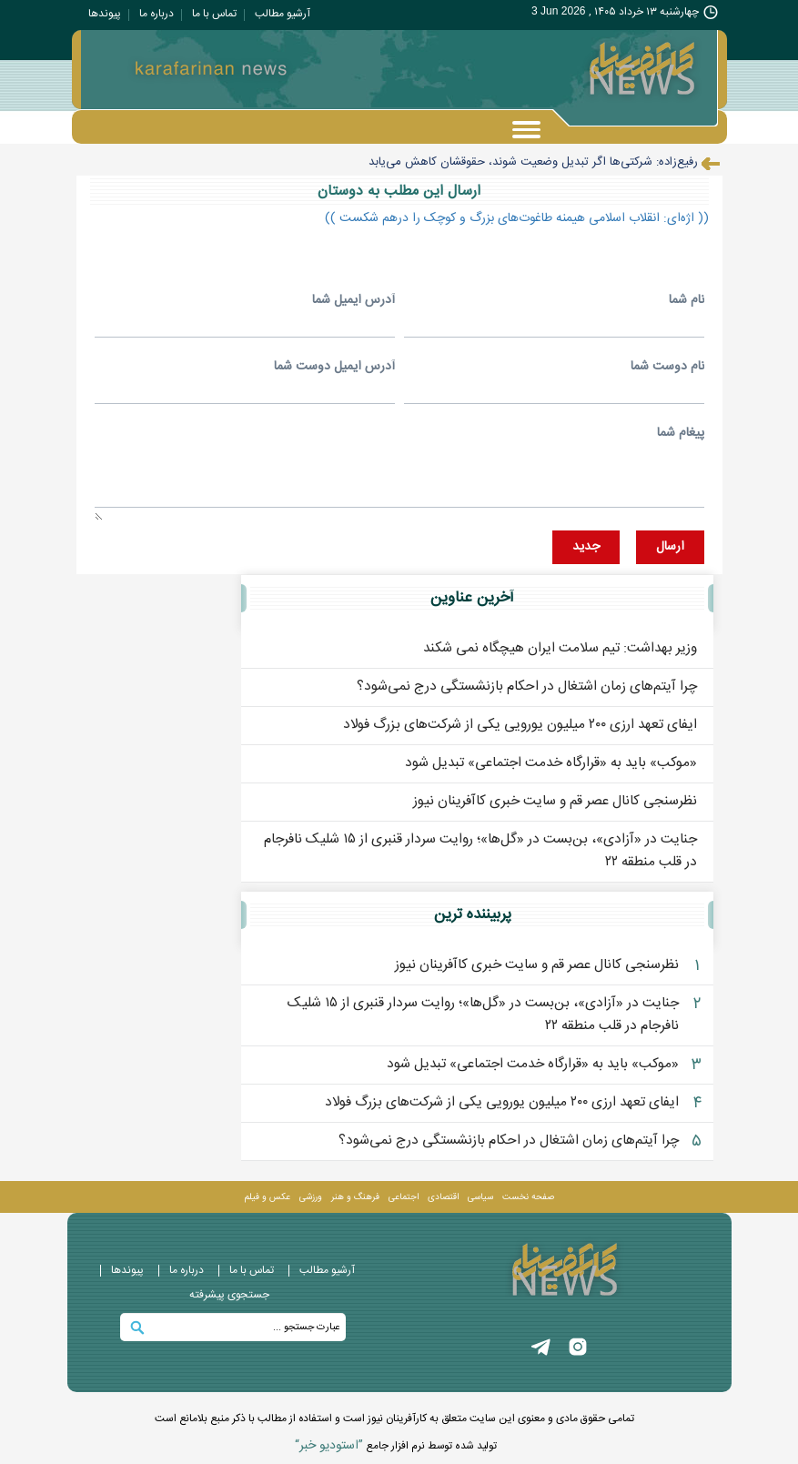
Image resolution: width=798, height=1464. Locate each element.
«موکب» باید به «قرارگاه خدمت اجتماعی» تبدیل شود (551, 763)
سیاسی (480, 1198)
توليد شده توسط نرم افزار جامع (396, 1447)
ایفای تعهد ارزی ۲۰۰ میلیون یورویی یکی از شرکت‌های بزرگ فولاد (520, 725)
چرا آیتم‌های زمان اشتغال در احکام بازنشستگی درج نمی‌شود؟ (527, 687)
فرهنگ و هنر (355, 1198)
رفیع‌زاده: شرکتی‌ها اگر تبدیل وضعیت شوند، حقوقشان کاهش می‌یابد (533, 162)
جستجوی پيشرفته (229, 1296)
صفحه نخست (528, 1198)
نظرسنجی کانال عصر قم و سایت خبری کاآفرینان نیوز (555, 802)
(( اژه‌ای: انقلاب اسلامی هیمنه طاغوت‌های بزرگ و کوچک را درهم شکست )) (517, 218)
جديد (586, 548)
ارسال (670, 548)
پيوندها (104, 14)
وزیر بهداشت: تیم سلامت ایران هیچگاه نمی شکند (560, 649)
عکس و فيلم (267, 1198)
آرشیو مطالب (282, 14)
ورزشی (310, 1198)
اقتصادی (443, 1198)
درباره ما (156, 14)
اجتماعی (404, 1198)
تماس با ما (214, 14)
